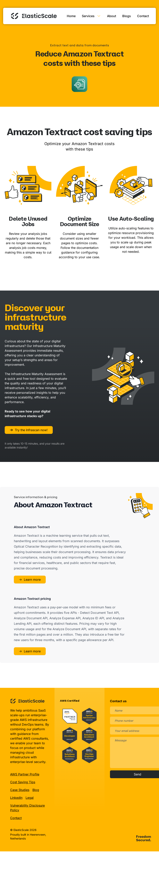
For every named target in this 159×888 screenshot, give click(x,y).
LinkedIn (16, 797)
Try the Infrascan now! (29, 429)
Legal (30, 797)
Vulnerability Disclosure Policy (27, 807)
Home (71, 16)
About (111, 16)
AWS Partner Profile (24, 773)
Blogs (126, 16)
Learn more (30, 578)
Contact (143, 16)
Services (91, 16)
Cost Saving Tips (22, 781)
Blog (35, 789)
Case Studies (19, 789)
